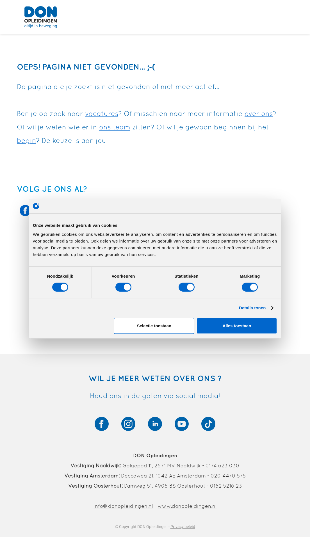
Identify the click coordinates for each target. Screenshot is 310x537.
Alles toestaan (237, 325)
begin (26, 140)
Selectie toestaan (154, 325)
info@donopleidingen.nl (123, 506)
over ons (259, 113)
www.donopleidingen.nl (187, 506)
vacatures (101, 113)
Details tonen (252, 307)
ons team (114, 127)
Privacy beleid (182, 526)
